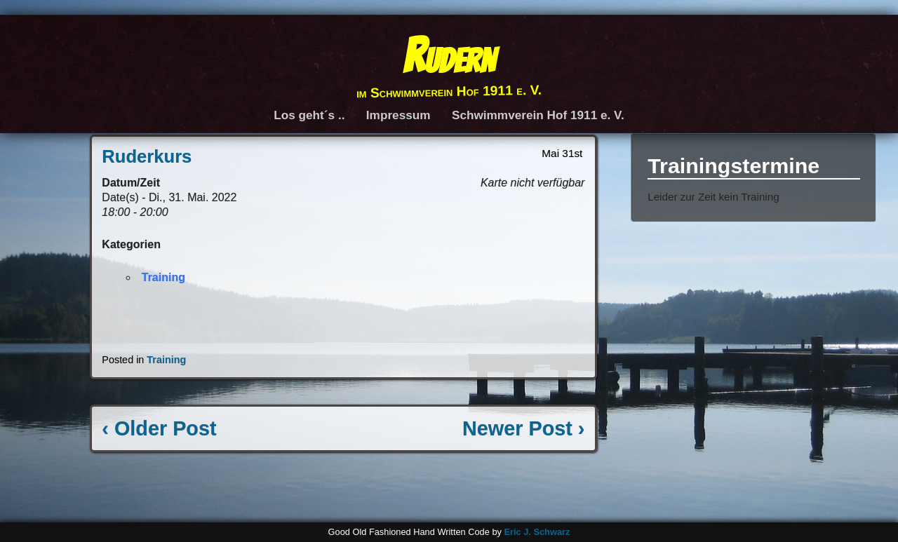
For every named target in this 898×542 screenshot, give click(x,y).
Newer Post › (523, 428)
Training (163, 277)
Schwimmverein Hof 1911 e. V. (538, 115)
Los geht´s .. (309, 115)
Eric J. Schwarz (537, 532)
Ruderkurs (147, 156)
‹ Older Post (159, 428)
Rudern (449, 55)
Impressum (398, 115)
